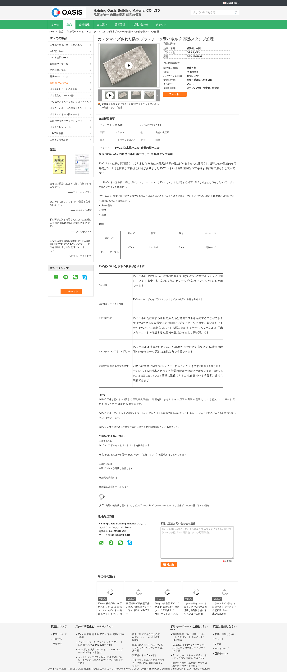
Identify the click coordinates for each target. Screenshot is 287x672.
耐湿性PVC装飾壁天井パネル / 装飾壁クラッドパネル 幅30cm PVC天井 (138, 608)
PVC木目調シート (59, 57)
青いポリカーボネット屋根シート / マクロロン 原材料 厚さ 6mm (189, 657)
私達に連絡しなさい (225, 634)
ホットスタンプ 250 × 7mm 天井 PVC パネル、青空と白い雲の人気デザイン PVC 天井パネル (100, 660)
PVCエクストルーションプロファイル (69, 101)
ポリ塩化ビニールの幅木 (62, 95)
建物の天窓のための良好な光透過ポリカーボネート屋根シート (189, 664)
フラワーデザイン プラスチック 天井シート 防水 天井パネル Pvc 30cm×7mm (100, 643)
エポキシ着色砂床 (59, 139)
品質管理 (120, 24)
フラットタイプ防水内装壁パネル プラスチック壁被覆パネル (224, 607)
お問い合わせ (140, 24)
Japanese (232, 3)
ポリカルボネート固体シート (65, 114)
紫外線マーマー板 (59, 64)
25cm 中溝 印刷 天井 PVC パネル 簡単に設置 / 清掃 (101, 636)
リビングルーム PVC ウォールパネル (151, 505)
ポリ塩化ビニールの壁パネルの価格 (190, 505)
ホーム (55, 24)
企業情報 (84, 24)
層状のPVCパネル (59, 76)
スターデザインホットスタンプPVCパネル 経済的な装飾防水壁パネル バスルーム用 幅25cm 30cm (195, 610)
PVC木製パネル (58, 70)
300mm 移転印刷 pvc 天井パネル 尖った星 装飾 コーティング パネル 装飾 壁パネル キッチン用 (110, 608)
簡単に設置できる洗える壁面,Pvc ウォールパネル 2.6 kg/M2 (146, 637)
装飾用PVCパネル (76, 31)
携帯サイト (222, 653)
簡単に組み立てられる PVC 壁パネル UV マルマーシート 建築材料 (147, 647)
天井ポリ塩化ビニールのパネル (66, 45)
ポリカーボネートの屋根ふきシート (68, 108)
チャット (161, 24)
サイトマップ (222, 648)
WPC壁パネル (57, 51)
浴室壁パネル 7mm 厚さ (144, 655)
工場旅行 (57, 639)
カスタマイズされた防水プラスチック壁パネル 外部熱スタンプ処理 (148, 663)
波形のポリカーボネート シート (66, 120)
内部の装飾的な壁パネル (118, 505)
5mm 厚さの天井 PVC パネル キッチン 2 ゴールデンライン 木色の (100, 651)
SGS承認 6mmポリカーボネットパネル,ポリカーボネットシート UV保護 (189, 647)
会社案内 (102, 24)
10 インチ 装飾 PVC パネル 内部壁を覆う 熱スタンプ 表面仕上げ (167, 607)
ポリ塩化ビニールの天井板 (63, 89)
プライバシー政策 (57, 668)
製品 (69, 24)
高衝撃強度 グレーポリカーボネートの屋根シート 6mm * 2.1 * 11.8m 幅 (188, 637)
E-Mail (218, 644)
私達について (60, 634)
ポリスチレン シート (60, 127)
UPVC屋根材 (56, 133)
